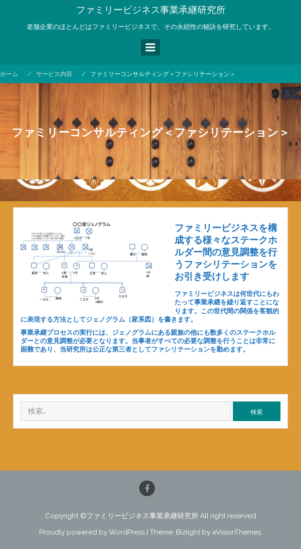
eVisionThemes (236, 532)
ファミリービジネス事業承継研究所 (150, 10)
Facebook (147, 488)
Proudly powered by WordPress (92, 532)
